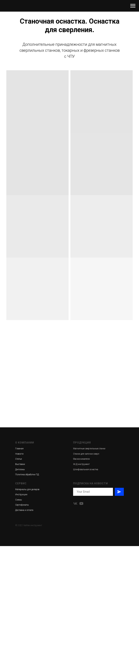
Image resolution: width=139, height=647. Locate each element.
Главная (19, 448)
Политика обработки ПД (27, 474)
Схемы (18, 500)
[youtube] (81, 503)
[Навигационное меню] (132, 6)
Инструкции (21, 494)
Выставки (20, 464)
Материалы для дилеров (27, 489)
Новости (19, 454)
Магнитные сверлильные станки (89, 448)
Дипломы (20, 469)
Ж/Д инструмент (81, 464)
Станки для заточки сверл (86, 454)
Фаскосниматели (81, 459)
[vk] (75, 503)
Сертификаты (22, 505)
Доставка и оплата (24, 510)
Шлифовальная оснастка (85, 469)
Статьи (18, 459)
